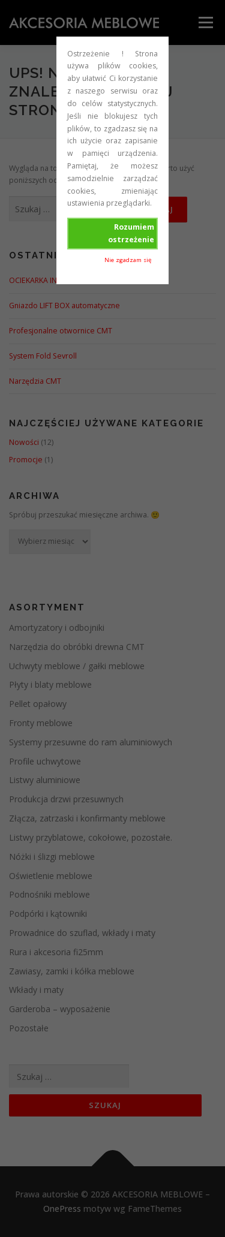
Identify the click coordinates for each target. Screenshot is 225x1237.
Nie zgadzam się (128, 260)
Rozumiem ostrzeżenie (131, 233)
